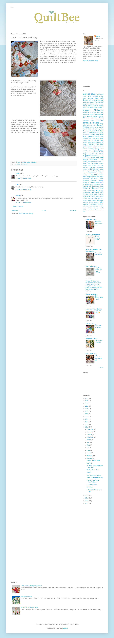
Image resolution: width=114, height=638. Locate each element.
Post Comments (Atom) (26, 213)
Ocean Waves (99, 173)
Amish (84, 96)
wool (100, 210)
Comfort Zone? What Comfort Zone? (93, 481)
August (89, 440)
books (85, 106)
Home (44, 210)
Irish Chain (94, 156)
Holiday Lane (87, 150)
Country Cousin (97, 118)
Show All (101, 367)
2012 (87, 501)
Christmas (98, 110)
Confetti (18, 164)
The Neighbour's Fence (94, 204)
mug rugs (89, 171)
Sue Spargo (100, 200)
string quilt (97, 198)
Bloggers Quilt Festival (89, 104)
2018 (87, 419)
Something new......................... (98, 223)
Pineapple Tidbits (97, 178)
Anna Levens (93, 96)
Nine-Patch (91, 173)
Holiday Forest (99, 148)
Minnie (92, 169)
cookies (95, 116)
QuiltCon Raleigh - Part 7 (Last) (99, 297)
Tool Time (89, 463)
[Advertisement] (93, 73)
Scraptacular (86, 192)
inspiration (87, 156)
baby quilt (99, 98)
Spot (84, 196)
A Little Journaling (92, 484)
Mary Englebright (98, 167)
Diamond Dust (92, 129)
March (89, 453)
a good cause (90, 94)
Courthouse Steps (88, 120)
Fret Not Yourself (91, 266)
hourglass (85, 152)
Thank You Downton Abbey (95, 478)
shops (101, 192)
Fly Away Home (98, 134)
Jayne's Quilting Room (93, 234)
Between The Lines (95, 102)
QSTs (91, 184)
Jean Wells (100, 156)
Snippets (86, 194)
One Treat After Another (94, 475)
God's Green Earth (97, 140)
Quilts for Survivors (91, 188)
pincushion (86, 178)
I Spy (96, 154)
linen (93, 161)
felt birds (91, 132)
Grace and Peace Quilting (94, 309)
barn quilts (92, 100)
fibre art (96, 132)
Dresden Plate (94, 131)
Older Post (73, 210)
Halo (97, 144)
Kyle (17, 184)
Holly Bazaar (98, 150)
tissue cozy (89, 206)
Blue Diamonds (99, 104)
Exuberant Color (91, 220)
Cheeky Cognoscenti (92, 281)
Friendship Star (87, 138)
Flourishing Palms (91, 294)
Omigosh (89, 176)
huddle (101, 152)
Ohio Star (94, 175)
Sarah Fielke (91, 190)
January (89, 458)
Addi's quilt (100, 94)
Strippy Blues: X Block (93, 460)
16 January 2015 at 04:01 (23, 202)
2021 (87, 411)
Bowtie (90, 106)
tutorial (90, 208)
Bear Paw (86, 102)
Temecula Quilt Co (91, 338)
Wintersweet (86, 210)
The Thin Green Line (93, 470)
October (89, 434)
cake (84, 108)
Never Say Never (26, 596)
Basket (97, 100)
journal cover (95, 158)
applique (90, 98)
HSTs (96, 152)
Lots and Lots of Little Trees (29, 607)
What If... (89, 472)
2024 (87, 403)
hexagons (91, 148)
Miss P (98, 169)
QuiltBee (12, 7)
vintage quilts (98, 208)
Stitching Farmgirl (91, 324)
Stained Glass (99, 196)
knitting (90, 161)
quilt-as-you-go (99, 186)
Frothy (93, 138)
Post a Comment (18, 206)
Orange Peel (95, 176)
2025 (87, 401)
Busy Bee (89, 487)
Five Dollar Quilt (88, 134)
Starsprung (90, 198)
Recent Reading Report (97, 238)
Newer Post (14, 210)
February (90, 455)
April (88, 450)
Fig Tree (101, 132)
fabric (87, 132)
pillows (101, 176)
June (88, 445)
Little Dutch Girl (99, 161)
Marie (98, 36)
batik (102, 100)
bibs (102, 102)
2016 (87, 424)
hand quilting (24, 164)
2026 (87, 398)
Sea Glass (95, 192)
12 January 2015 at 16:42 (23, 178)
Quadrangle (97, 184)
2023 (87, 406)
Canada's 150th (92, 108)
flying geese (87, 136)
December (90, 429)
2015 (87, 427)
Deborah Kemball (94, 127)
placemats (93, 180)
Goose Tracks (87, 142)
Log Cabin (94, 163)
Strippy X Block (92, 200)
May (88, 447)
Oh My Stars (86, 174)
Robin (17, 173)
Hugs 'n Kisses (88, 154)
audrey (18, 195)
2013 (87, 498)
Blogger (65, 628)
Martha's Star (87, 167)
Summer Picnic (88, 202)
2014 (87, 495)
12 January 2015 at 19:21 (23, 189)
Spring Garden (91, 196)
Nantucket (96, 171)
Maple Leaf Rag (97, 165)
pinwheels (86, 180)
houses (91, 152)
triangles (95, 206)
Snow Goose (93, 194)
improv (101, 154)
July (88, 442)
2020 (87, 414)
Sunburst (96, 202)
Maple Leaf (87, 165)
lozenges (101, 163)
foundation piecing (98, 136)
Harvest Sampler (99, 146)
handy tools (91, 146)
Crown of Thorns (91, 125)
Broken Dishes (98, 106)
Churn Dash (99, 112)
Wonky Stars (94, 210)
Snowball (100, 194)
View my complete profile (90, 60)
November (90, 432)
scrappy (99, 190)
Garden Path (86, 140)
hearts (85, 148)
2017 (87, 422)
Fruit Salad (99, 138)
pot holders (91, 182)
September (90, 437)
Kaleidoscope (93, 159)
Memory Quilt (86, 169)
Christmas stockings (89, 112)
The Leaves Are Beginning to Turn (31, 586)
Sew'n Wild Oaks (91, 353)
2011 (87, 503)
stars (85, 198)
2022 (87, 409)
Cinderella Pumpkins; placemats (91, 114)
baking (85, 100)
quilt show (92, 186)
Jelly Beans (86, 157)
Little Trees (86, 163)
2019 (87, 416)
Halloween (91, 144)
